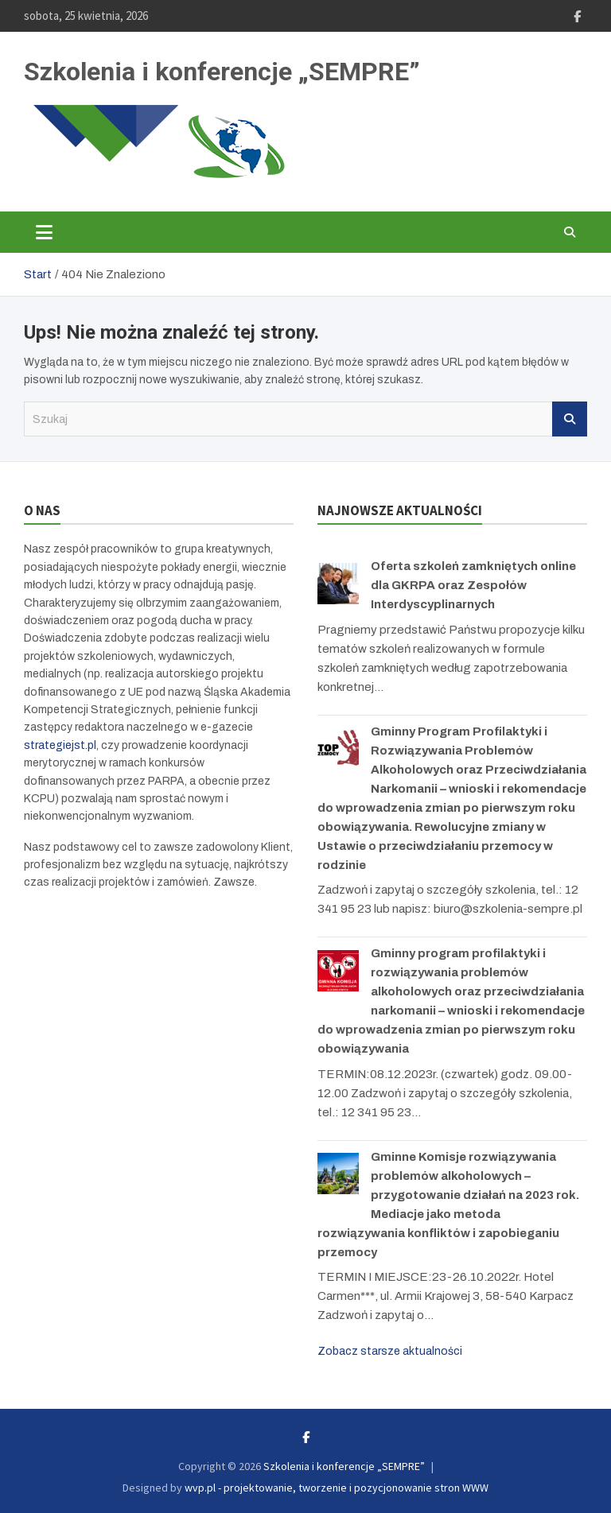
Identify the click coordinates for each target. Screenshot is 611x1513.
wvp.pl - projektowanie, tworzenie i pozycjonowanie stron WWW (336, 1487)
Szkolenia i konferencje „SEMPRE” (222, 71)
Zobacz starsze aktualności (389, 1351)
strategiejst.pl (60, 745)
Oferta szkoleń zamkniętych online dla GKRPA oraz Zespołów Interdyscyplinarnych (473, 585)
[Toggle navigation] (44, 232)
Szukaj (569, 419)
